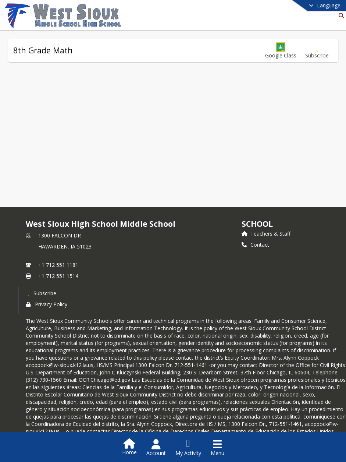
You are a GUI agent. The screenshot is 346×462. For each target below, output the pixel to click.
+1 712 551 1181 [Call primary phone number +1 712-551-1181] (58, 264)
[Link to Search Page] (340, 15)
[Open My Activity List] (188, 447)
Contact (255, 244)
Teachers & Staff (266, 233)
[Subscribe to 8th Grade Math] (317, 50)
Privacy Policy (46, 304)
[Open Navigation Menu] (217, 447)
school (257, 224)
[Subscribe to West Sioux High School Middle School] (41, 293)
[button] (281, 50)
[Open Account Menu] (156, 447)
